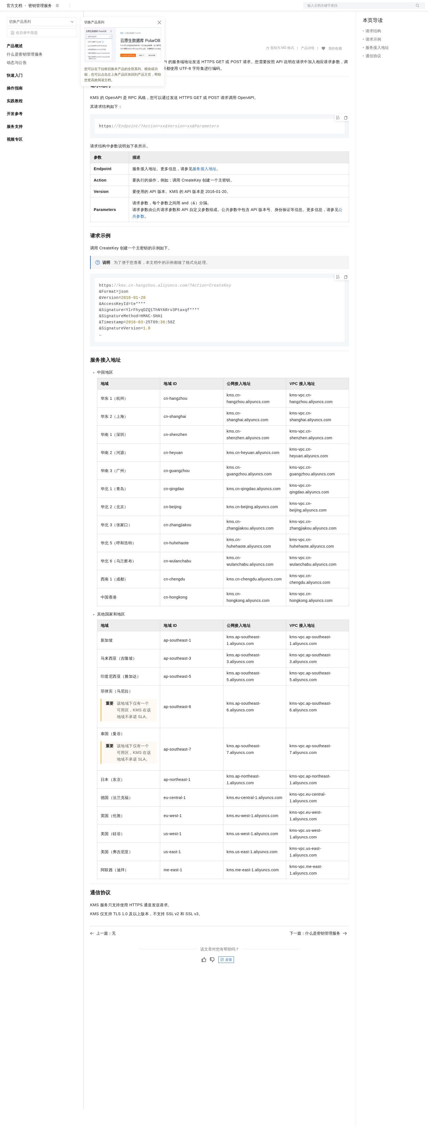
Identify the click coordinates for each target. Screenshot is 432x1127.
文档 (357, 9)
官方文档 (14, 23)
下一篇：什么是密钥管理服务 (318, 954)
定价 (120, 9)
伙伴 (151, 9)
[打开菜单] (9, 9)
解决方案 (89, 9)
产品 (72, 9)
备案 (369, 9)
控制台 (382, 9)
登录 (416, 9)
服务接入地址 (204, 187)
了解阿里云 (183, 9)
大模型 (57, 9)
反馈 (226, 980)
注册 (395, 9)
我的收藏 (335, 66)
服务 (164, 9)
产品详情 (307, 66)
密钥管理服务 (40, 23)
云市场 (135, 9)
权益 (107, 9)
